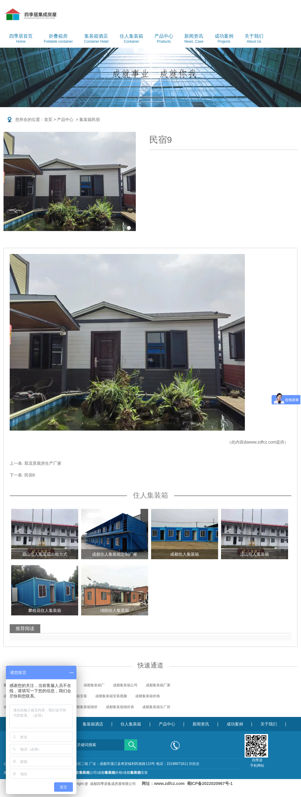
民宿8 (29, 475)
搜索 (130, 743)
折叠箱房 (58, 39)
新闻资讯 (193, 39)
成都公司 (78, 773)
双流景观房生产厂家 (42, 463)
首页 (48, 119)
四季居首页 (21, 39)
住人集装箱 (131, 39)
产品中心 (163, 39)
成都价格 (110, 773)
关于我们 (254, 39)
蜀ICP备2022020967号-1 (210, 783)
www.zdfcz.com (262, 442)
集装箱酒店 (96, 39)
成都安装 (135, 773)
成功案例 (224, 39)
